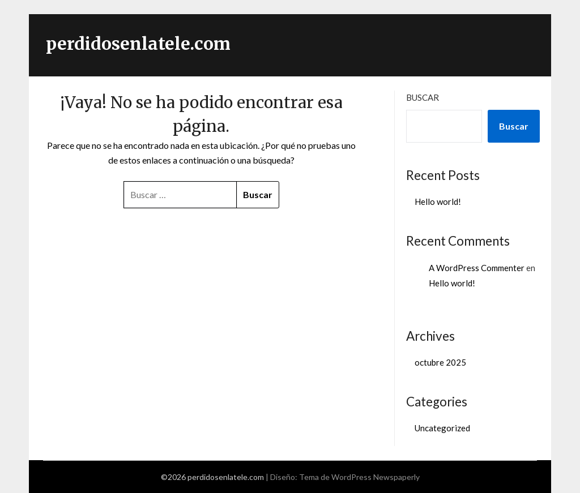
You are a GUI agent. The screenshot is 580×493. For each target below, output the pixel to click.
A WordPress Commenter (476, 268)
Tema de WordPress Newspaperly (359, 477)
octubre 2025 (440, 362)
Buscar (422, 97)
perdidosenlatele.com (138, 43)
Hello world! (438, 201)
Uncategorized (442, 428)
